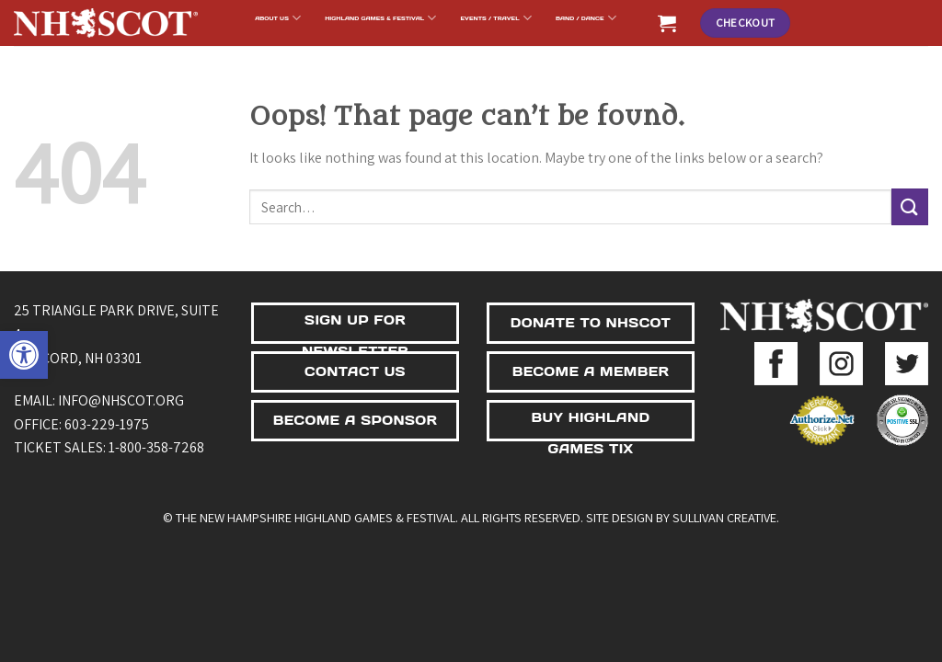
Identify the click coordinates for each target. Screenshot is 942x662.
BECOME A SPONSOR (355, 420)
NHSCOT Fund (381, 54)
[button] (24, 355)
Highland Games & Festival (380, 18)
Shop (528, 54)
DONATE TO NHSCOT (591, 322)
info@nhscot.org (121, 400)
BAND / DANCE (586, 18)
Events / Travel (496, 18)
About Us (278, 18)
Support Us (462, 54)
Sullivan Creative (724, 517)
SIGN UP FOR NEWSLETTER (355, 328)
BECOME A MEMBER (591, 371)
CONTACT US (355, 371)
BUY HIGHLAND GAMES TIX (591, 425)
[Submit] (909, 206)
